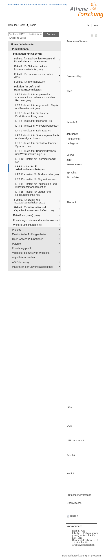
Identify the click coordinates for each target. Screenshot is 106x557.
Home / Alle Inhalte (22, 44)
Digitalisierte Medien (23, 257)
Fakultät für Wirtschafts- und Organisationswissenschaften (34, 209)
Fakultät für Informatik (29, 81)
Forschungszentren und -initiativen (35, 220)
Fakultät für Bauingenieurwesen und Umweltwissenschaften (34, 60)
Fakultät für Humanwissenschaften (33, 75)
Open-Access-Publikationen (27, 239)
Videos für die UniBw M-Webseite (31, 252)
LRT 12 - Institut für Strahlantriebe (37, 174)
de (87, 25)
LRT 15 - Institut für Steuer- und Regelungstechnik (33, 193)
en (96, 25)
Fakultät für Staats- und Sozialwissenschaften (29, 201)
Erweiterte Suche (17, 38)
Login (31, 25)
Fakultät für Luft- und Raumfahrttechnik (28, 88)
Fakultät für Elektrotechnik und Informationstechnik (31, 68)
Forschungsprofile (22, 248)
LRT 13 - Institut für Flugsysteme (36, 179)
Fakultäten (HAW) (26, 215)
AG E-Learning (20, 262)
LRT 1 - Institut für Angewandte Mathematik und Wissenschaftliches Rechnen (35, 97)
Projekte (16, 229)
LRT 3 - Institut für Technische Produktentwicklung (32, 115)
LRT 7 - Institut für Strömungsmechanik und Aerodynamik (37, 137)
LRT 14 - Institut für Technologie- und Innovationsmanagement (36, 185)
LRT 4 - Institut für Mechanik (33, 120)
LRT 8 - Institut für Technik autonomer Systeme (36, 145)
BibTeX (72, 515)
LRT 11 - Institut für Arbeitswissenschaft (30, 168)
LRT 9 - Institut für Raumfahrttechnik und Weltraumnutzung (35, 153)
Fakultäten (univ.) (27, 53)
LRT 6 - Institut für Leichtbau (33, 130)
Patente (16, 243)
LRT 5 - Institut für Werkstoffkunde (37, 125)
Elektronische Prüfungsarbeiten (29, 234)
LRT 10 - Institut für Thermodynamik (35, 160)
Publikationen (20, 49)
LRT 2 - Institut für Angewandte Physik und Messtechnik (36, 107)
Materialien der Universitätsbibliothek (32, 266)
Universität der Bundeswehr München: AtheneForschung (37, 4)
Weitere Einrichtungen (27, 224)
